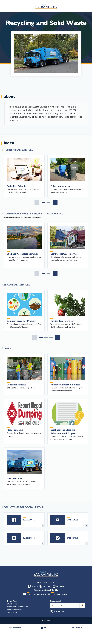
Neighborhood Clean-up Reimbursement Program (63, 431)
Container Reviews (16, 384)
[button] (36, 202)
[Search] (82, 605)
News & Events (14, 478)
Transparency (12, 612)
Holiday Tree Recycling (62, 321)
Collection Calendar (17, 186)
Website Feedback (14, 609)
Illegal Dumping (15, 430)
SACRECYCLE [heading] (29, 519)
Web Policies (12, 604)
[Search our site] (65, 605)
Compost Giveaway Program (21, 321)
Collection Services (60, 186)
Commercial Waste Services (64, 254)
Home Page (12, 601)
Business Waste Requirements (22, 254)
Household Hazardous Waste (65, 384)
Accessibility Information (17, 606)
